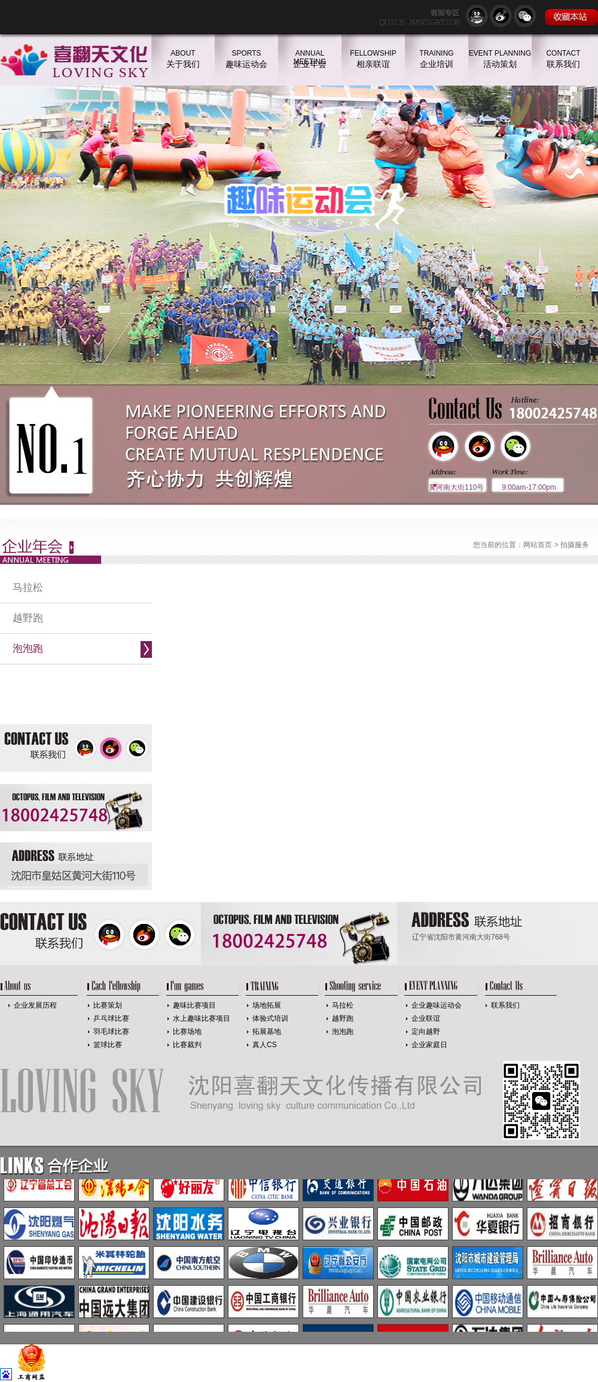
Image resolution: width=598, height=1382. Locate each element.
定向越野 (425, 1031)
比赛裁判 (187, 1045)
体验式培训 (270, 1018)
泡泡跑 (28, 648)
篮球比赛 (107, 1045)
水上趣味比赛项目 (201, 1018)
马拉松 (28, 587)
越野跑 (28, 618)
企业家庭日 (429, 1045)
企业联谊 (425, 1018)
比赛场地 (187, 1031)
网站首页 (537, 545)
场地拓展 (266, 1005)
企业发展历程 (35, 1005)
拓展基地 (266, 1031)
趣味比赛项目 (194, 1005)
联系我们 (505, 1005)
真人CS (264, 1045)
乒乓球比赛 (111, 1018)
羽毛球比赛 (111, 1031)
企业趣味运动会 (436, 1005)
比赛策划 (107, 1005)
